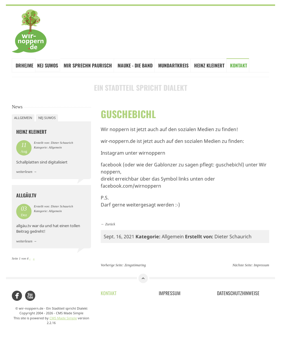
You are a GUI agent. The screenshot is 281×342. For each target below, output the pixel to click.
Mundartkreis (173, 65)
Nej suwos (47, 117)
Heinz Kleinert (209, 65)
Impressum (261, 265)
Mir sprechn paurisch (88, 65)
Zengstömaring (135, 265)
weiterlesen (24, 172)
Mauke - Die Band (135, 65)
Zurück (110, 224)
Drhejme (24, 65)
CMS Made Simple (63, 318)
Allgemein (23, 117)
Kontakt (238, 65)
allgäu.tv (26, 195)
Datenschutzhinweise (238, 293)
